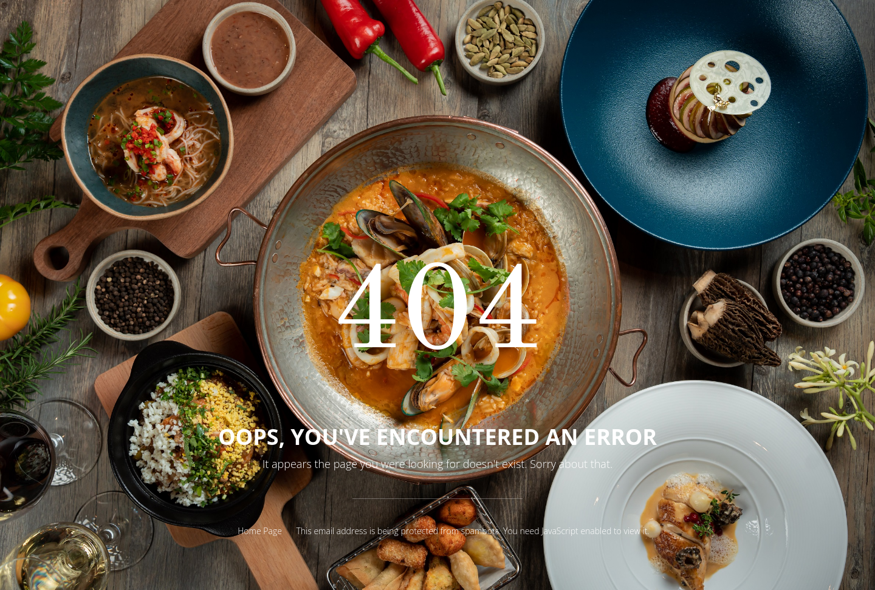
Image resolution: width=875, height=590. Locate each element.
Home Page (260, 531)
